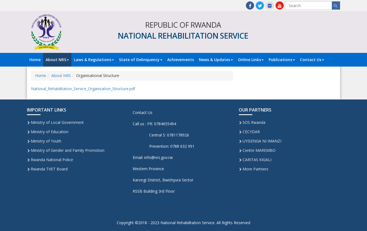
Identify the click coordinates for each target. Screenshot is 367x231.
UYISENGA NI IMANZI (262, 141)
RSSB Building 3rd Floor (154, 191)
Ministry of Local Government (57, 122)
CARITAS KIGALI (257, 159)
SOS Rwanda (254, 122)
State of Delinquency (140, 59)
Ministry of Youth (46, 141)
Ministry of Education (49, 131)
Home (35, 59)
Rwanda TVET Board (49, 169)
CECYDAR (251, 131)
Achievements (180, 59)
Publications (282, 59)
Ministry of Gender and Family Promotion (67, 150)
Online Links (251, 59)
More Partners (255, 169)
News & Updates (216, 59)
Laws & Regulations (94, 59)
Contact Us (312, 59)
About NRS (57, 59)
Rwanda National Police (52, 159)
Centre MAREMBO (259, 150)
